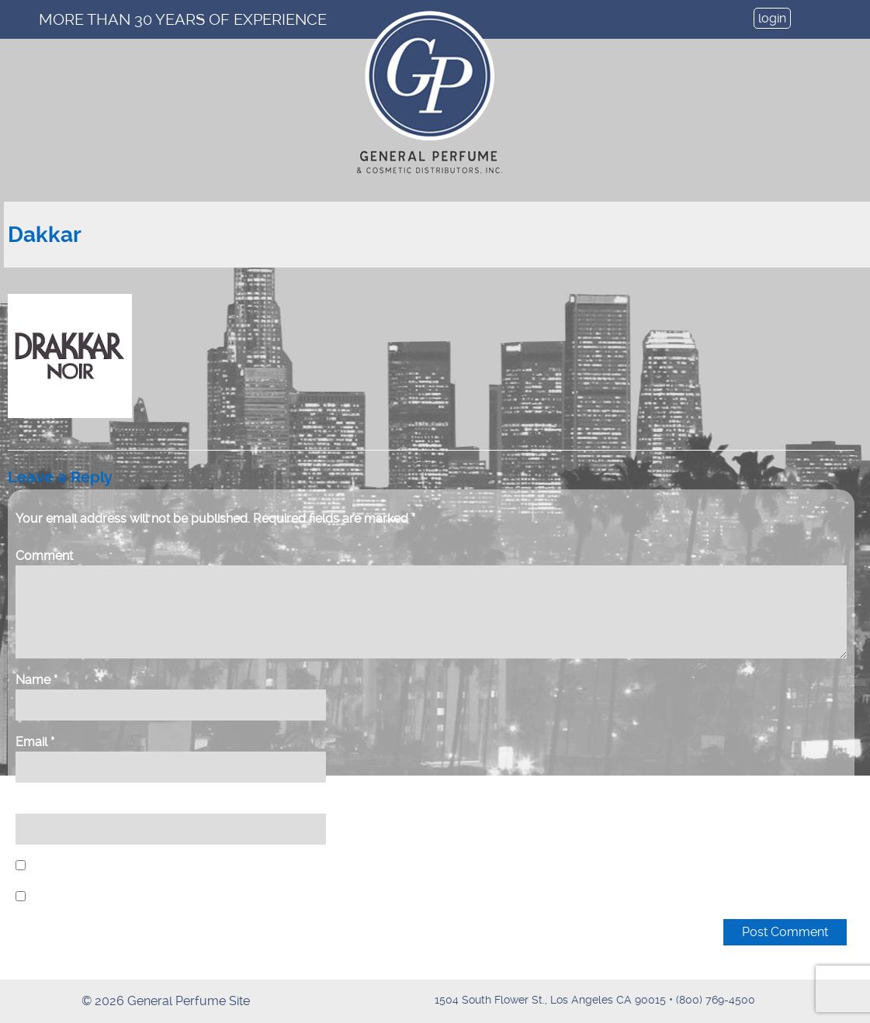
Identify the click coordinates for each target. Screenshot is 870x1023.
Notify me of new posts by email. (123, 897)
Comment (44, 555)
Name (36, 679)
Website (39, 804)
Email (35, 741)
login (772, 18)
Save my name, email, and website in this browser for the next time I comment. (249, 866)
